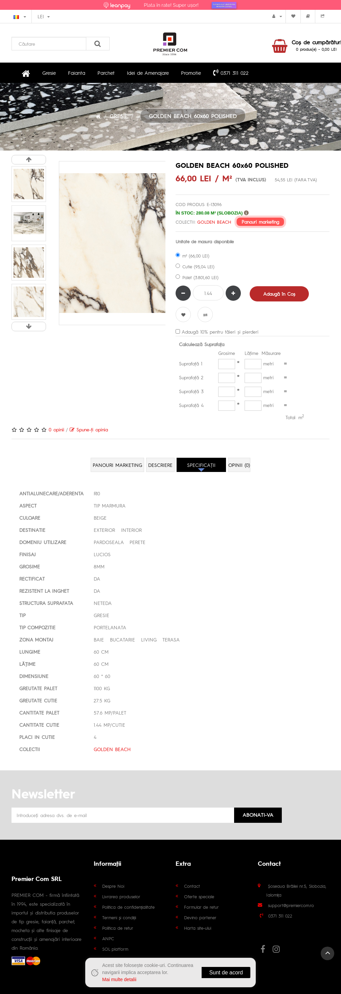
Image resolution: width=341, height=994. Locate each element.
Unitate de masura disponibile (205, 241)
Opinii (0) (239, 465)
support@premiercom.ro (291, 905)
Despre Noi (113, 886)
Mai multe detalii (119, 979)
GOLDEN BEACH (214, 222)
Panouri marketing (260, 222)
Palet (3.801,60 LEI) (197, 277)
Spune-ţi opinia (89, 429)
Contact (192, 886)
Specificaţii (201, 465)
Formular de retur (201, 907)
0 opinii (56, 429)
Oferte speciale (199, 896)
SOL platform (115, 949)
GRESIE (119, 115)
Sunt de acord (226, 972)
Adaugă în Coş (279, 294)
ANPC (108, 938)
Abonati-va (258, 814)
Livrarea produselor (121, 896)
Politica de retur (117, 928)
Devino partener (200, 917)
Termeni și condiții (119, 917)
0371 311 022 (231, 72)
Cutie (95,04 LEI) (195, 266)
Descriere (160, 465)
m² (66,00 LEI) (192, 255)
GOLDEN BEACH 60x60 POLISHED (193, 115)
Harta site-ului (197, 928)
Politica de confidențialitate (128, 907)
